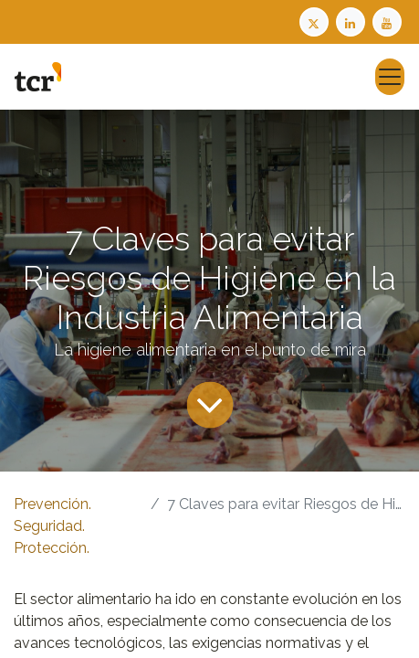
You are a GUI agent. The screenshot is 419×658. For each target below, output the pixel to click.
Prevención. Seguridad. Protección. (52, 526)
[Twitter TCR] (314, 20)
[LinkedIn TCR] (352, 20)
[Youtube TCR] (388, 20)
